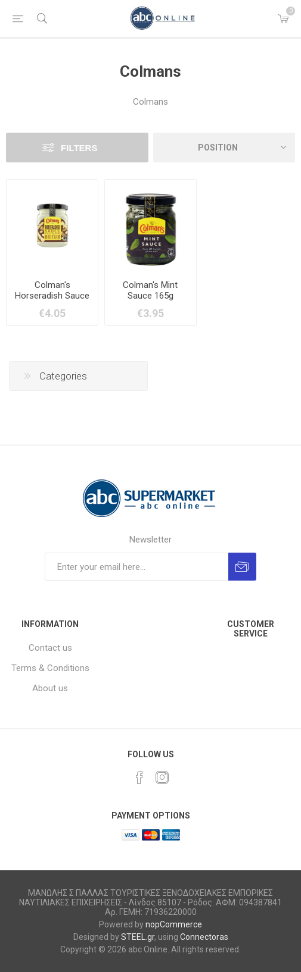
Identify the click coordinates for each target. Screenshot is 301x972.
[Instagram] (162, 777)
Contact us (50, 647)
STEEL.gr (137, 937)
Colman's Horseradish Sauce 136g (52, 296)
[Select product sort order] (224, 147)
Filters (79, 148)
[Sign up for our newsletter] (136, 567)
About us (50, 688)
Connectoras (204, 937)
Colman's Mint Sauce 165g (150, 290)
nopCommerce (173, 924)
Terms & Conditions (50, 668)
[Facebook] (139, 777)
